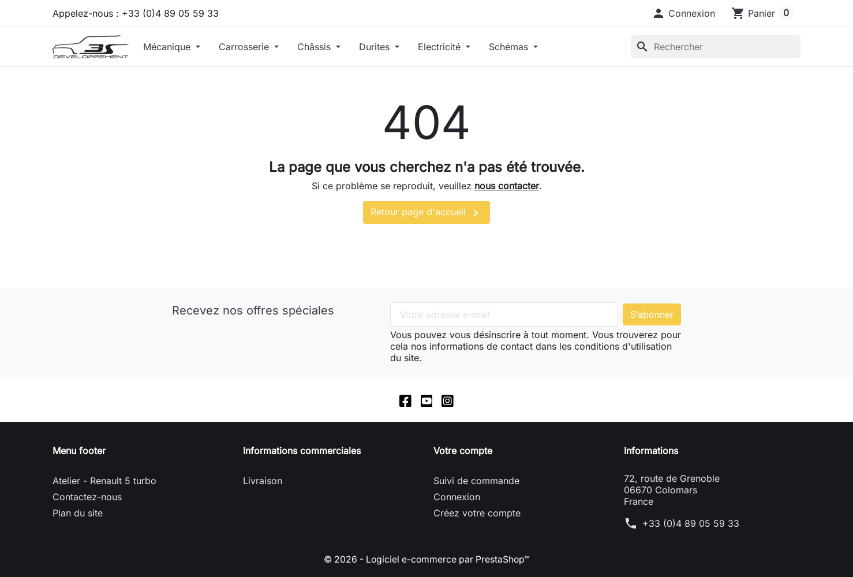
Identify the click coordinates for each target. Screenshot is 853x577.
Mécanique (168, 47)
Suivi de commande (476, 481)
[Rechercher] (715, 46)
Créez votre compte (477, 513)
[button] (683, 13)
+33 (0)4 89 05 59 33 (690, 524)
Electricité (440, 47)
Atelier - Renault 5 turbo (104, 481)
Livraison (262, 481)
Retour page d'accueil (426, 213)
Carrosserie (245, 47)
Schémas (510, 47)
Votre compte (462, 451)
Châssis (315, 47)
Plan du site (78, 513)
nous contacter (506, 186)
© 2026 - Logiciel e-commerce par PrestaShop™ (427, 559)
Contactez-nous (87, 497)
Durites (375, 47)
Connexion (456, 497)
